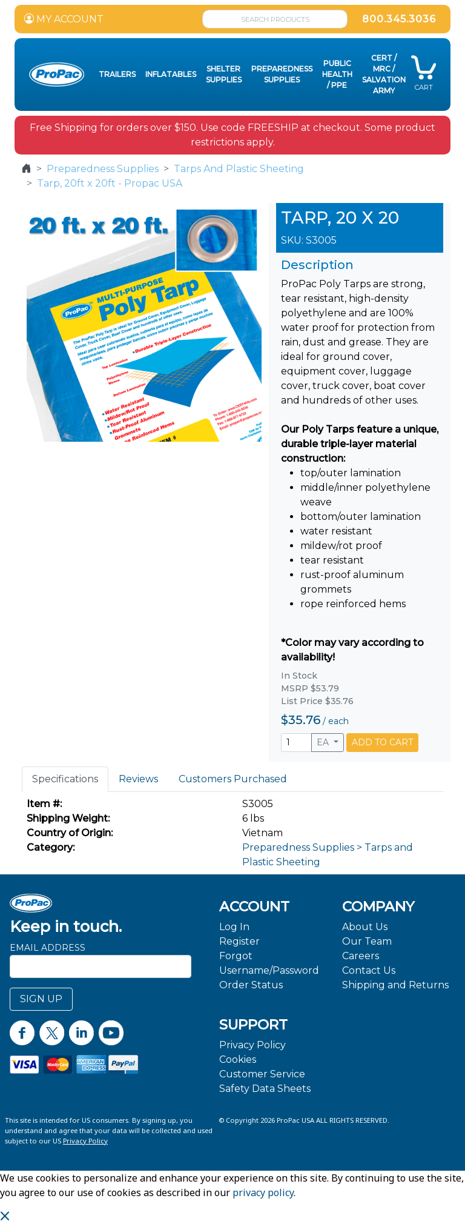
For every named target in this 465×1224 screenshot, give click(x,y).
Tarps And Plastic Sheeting (239, 169)
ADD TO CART (382, 742)
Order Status (251, 985)
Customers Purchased (233, 779)
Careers (360, 956)
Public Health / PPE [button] (337, 74)
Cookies (237, 1059)
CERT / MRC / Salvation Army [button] (384, 74)
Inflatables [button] (170, 74)
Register (239, 941)
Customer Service (262, 1074)
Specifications (65, 779)
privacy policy (263, 1192)
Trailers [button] (117, 74)
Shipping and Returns (395, 985)
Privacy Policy (252, 1045)
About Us (365, 927)
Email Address (47, 947)
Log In (234, 927)
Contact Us (368, 970)
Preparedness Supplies (103, 169)
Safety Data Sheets (265, 1088)
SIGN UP (41, 999)
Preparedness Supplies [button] (281, 74)
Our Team (367, 941)
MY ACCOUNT (64, 19)
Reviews (138, 779)
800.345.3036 (399, 19)
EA (324, 742)
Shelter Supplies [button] (224, 74)
